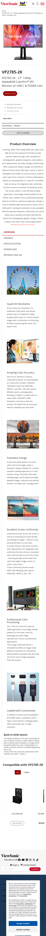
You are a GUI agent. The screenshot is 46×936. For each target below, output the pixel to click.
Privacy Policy (27, 894)
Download (10, 249)
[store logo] (13, 4)
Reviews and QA (13, 254)
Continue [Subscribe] (35, 869)
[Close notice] (37, 883)
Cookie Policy (12, 896)
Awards (8, 238)
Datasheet (7, 125)
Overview (9, 232)
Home (4, 11)
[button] (7, 42)
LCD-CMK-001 (17, 814)
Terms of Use (23, 896)
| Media (16, 125)
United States (28, 865)
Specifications (12, 243)
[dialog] (23, 905)
